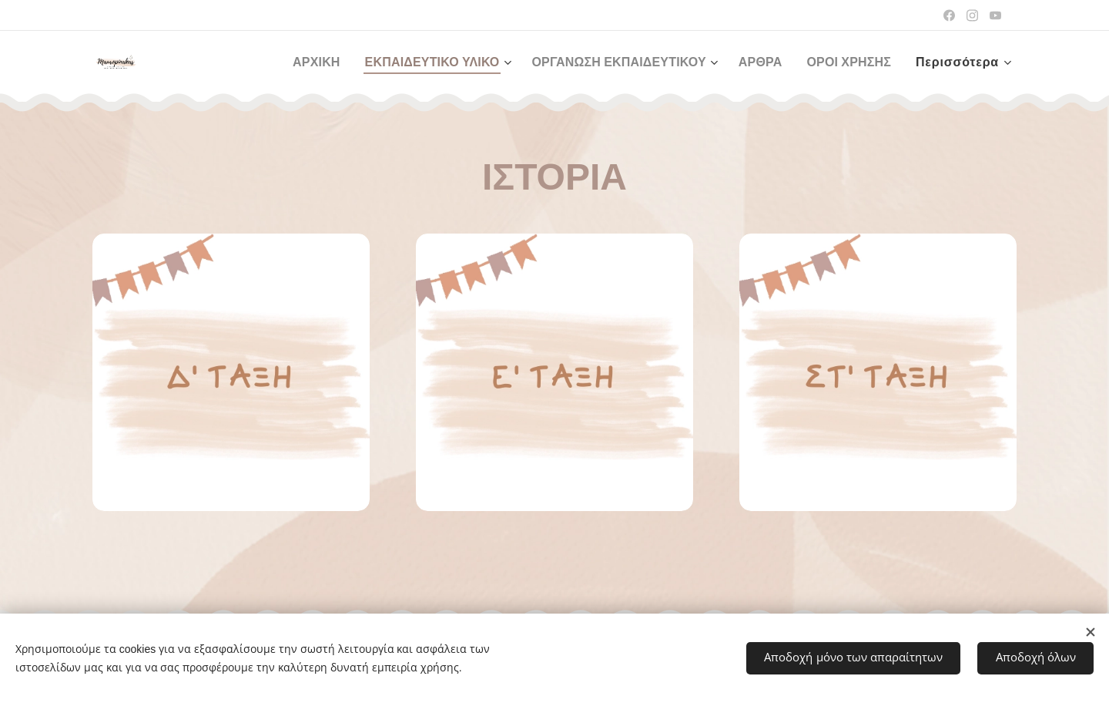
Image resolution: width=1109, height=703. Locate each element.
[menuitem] (292, 62)
